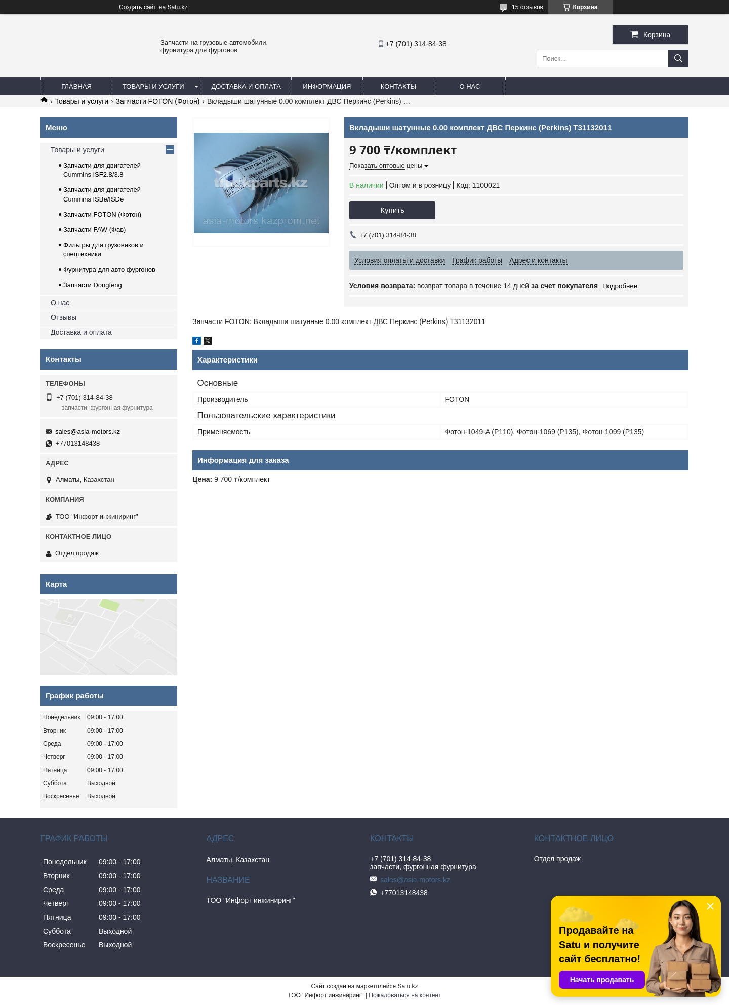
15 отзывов (527, 7)
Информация (327, 86)
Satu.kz (407, 986)
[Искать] (678, 58)
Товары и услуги (153, 86)
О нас (469, 86)
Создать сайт (137, 7)
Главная (76, 86)
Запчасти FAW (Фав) (94, 229)
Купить (392, 210)
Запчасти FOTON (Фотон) (158, 101)
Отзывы (63, 317)
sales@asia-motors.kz (87, 431)
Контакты (398, 86)
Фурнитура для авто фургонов (109, 269)
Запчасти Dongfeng (92, 285)
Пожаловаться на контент (405, 995)
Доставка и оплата (246, 86)
